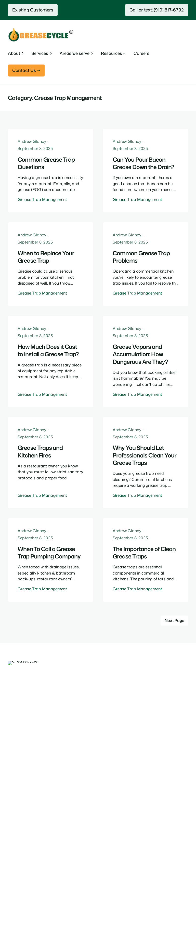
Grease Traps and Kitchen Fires (40, 451)
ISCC (13, 848)
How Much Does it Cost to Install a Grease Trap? (48, 350)
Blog (12, 818)
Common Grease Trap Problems (141, 256)
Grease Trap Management (42, 199)
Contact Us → (26, 70)
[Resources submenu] (113, 53)
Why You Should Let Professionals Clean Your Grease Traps (144, 455)
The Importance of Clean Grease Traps (144, 552)
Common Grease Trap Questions (46, 163)
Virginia (15, 897)
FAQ (12, 828)
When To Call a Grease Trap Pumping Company (49, 552)
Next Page (174, 620)
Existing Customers (32, 10)
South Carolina (22, 886)
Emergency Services (26, 780)
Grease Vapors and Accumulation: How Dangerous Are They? (140, 354)
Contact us (18, 838)
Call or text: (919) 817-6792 (156, 10)
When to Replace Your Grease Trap (46, 256)
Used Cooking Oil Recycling (33, 760)
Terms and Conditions (167, 922)
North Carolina (22, 877)
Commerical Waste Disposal (35, 770)
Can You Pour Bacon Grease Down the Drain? (143, 163)
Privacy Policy (130, 922)
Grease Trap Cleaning (28, 790)
